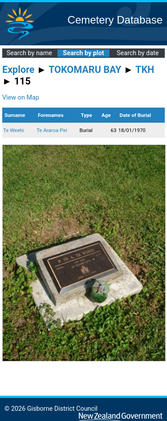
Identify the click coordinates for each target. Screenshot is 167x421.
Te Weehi (13, 130)
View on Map (20, 97)
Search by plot (83, 53)
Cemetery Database (115, 20)
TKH (144, 69)
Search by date (138, 53)
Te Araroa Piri (52, 130)
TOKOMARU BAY (85, 69)
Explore (18, 69)
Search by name (29, 53)
